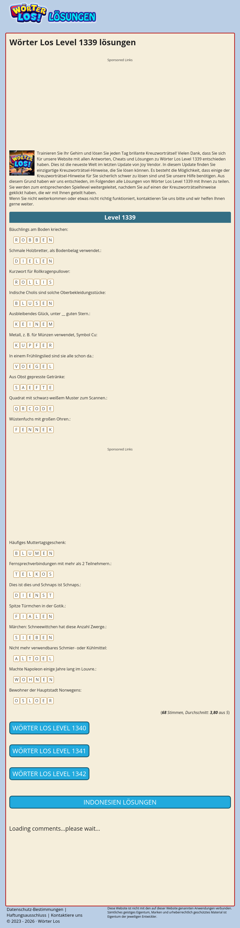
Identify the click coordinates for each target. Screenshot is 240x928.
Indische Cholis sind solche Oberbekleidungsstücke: (57, 292)
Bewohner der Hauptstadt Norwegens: (45, 690)
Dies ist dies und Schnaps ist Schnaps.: (45, 584)
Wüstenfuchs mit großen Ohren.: (40, 419)
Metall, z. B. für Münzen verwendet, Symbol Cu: (53, 335)
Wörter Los (49, 921)
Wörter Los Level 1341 (49, 750)
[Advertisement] (120, 99)
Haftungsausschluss (27, 915)
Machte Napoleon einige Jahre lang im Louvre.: (52, 669)
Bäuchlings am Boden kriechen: (38, 229)
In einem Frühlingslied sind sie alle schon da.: (51, 356)
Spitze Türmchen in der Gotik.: (37, 606)
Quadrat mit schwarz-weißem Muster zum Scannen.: (58, 398)
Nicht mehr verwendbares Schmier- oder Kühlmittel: (58, 648)
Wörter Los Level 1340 (49, 728)
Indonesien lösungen (119, 802)
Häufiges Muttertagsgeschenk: (37, 542)
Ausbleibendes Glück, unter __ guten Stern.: (49, 313)
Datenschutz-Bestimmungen (35, 909)
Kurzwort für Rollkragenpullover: (39, 271)
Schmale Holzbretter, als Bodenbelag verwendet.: (55, 250)
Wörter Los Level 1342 (49, 773)
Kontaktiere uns (66, 915)
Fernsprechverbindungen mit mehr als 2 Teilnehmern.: (60, 563)
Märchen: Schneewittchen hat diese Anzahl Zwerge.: (58, 626)
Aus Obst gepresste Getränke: (37, 376)
